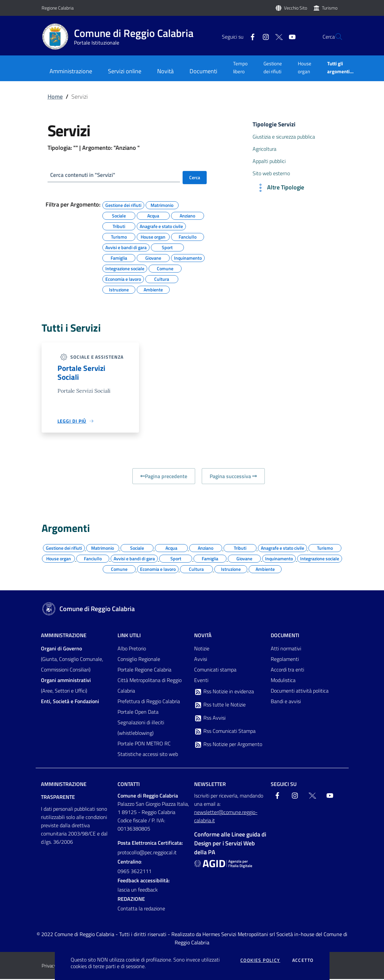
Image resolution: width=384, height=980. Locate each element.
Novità (203, 636)
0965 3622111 (135, 872)
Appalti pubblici (269, 161)
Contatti (129, 785)
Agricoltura (264, 149)
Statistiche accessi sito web (148, 755)
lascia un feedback (138, 891)
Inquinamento (188, 257)
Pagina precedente (163, 477)
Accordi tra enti (287, 670)
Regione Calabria (58, 7)
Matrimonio (162, 205)
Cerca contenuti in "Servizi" (85, 175)
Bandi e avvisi (286, 702)
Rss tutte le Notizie (220, 706)
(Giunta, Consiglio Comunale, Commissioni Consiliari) (72, 659)
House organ (304, 67)
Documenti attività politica (300, 692)
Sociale (119, 215)
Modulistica (283, 681)
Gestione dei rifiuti (272, 67)
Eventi (201, 681)
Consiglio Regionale (139, 660)
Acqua (153, 215)
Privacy (49, 966)
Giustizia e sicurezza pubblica (284, 137)
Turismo (329, 7)
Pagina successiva (233, 477)
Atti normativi (286, 649)
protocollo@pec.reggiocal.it (147, 853)
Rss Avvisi (210, 719)
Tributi (119, 226)
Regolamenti (285, 660)
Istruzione (119, 289)
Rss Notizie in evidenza (224, 692)
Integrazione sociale (124, 268)
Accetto (303, 960)
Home (55, 96)
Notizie (201, 649)
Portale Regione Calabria (144, 670)
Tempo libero (240, 67)
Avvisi (200, 660)
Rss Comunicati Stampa (225, 732)
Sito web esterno (271, 173)
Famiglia (119, 257)
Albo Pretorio (132, 649)
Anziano (187, 215)
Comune (165, 268)
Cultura (161, 278)
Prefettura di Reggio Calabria (149, 702)
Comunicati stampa (215, 670)
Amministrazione (64, 636)
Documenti (285, 636)
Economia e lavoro (123, 278)
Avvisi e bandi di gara (126, 247)
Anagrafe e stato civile (161, 226)
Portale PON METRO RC (144, 744)
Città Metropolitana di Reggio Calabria (150, 686)
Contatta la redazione (141, 910)
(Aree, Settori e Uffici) (66, 686)
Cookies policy (260, 960)
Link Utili (129, 636)
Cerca (194, 177)
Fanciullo (187, 236)
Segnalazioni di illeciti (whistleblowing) (141, 728)
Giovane (153, 257)
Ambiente (153, 289)
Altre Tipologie (279, 187)
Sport (167, 247)
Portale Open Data (138, 713)
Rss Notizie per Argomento (228, 745)
